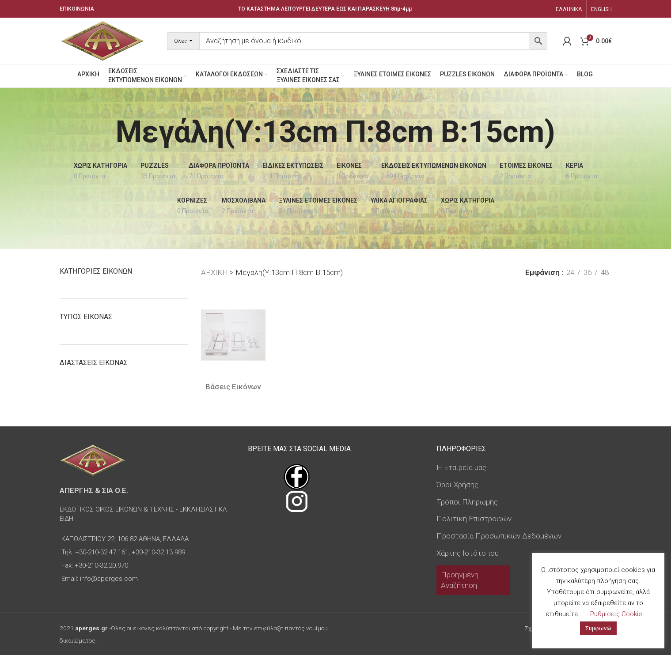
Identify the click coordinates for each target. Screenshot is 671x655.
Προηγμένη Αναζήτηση (459, 580)
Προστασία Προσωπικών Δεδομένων (498, 535)
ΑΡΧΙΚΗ (214, 272)
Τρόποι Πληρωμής (467, 501)
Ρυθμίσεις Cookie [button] (616, 614)
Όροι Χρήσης (457, 484)
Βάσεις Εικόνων (233, 386)
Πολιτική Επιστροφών (474, 518)
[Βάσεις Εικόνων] (233, 335)
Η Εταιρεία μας (461, 467)
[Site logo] (102, 40)
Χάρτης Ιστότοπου (467, 553)
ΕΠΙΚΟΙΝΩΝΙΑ (77, 9)
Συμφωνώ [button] (598, 628)
